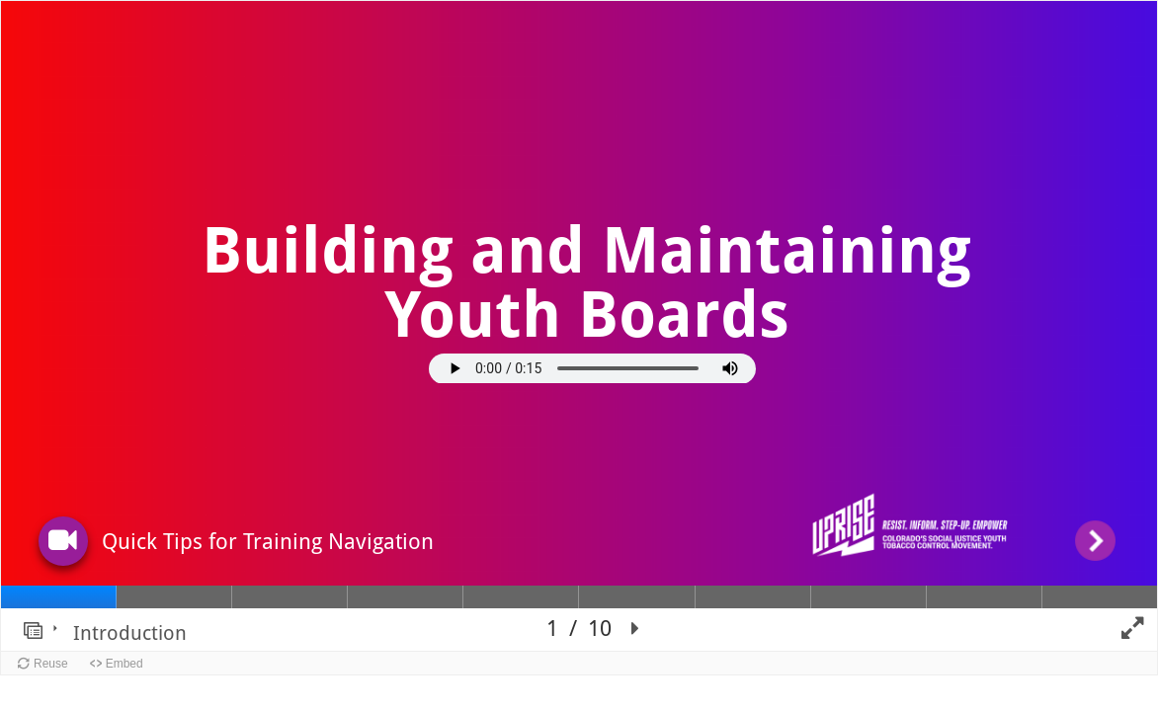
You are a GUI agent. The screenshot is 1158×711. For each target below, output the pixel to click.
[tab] (59, 597)
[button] (63, 540)
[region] (579, 326)
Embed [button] (124, 664)
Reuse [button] (51, 664)
